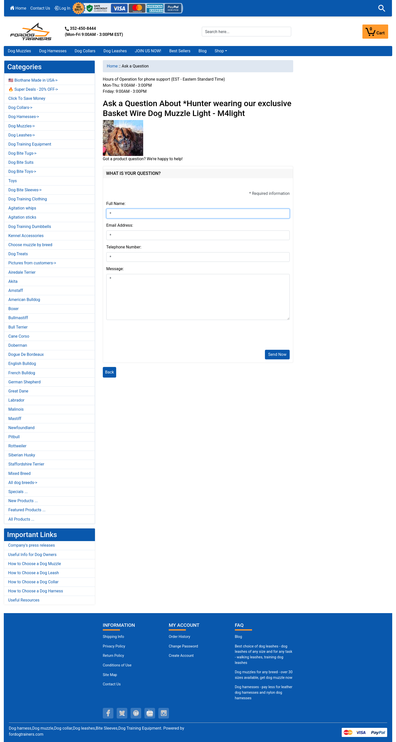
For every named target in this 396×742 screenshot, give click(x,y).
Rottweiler (17, 446)
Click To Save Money (26, 98)
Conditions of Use (117, 665)
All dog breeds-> (22, 482)
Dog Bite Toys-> (22, 171)
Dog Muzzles (19, 51)
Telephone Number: (123, 247)
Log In (62, 8)
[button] (382, 8)
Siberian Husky (21, 455)
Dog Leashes (115, 51)
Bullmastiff (18, 317)
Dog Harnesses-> (23, 116)
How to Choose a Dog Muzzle (34, 563)
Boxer (13, 308)
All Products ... (21, 519)
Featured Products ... (27, 509)
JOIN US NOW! (148, 51)
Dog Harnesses (53, 51)
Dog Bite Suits (21, 162)
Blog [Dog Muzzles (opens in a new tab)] (238, 637)
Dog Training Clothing (27, 199)
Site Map (110, 675)
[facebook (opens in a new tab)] (108, 713)
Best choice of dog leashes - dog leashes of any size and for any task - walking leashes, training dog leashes (263, 654)
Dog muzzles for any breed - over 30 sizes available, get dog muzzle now (264, 675)
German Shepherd (24, 382)
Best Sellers (179, 51)
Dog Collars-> (20, 107)
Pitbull (14, 436)
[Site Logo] (31, 31)
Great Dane (18, 391)
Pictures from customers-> (32, 263)
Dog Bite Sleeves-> (25, 190)
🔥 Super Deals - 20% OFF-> (33, 89)
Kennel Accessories (26, 235)
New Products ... (23, 500)
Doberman (17, 345)
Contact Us (40, 8)
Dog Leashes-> (21, 135)
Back (109, 372)
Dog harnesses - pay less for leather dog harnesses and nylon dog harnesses (263, 692)
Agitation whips (22, 208)
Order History (179, 637)
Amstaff (15, 290)
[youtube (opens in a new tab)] (150, 713)
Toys (12, 180)
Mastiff (14, 418)
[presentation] (144, 336)
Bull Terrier (18, 327)
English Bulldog (22, 363)
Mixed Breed (19, 473)
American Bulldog (24, 299)
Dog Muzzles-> (21, 126)
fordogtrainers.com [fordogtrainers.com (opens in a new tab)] (26, 734)
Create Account (181, 656)
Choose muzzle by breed (30, 244)
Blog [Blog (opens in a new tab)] (203, 51)
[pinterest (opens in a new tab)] (136, 713)
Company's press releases (31, 545)
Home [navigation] (112, 66)
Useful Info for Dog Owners (32, 554)
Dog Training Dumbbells (29, 226)
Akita (12, 281)
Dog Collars (85, 51)
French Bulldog (21, 372)
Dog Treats (18, 253)
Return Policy (113, 656)
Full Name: (116, 203)
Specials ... (18, 491)
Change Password (183, 646)
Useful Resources (23, 600)
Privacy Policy (114, 646)
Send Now (277, 354)
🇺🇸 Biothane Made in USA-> (33, 80)
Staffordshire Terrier (26, 464)
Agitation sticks (22, 217)
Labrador (16, 400)
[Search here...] (246, 31)
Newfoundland (21, 427)
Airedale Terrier (22, 272)
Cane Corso (18, 336)
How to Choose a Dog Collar (33, 581)
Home (18, 8)
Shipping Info (113, 637)
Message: (115, 268)
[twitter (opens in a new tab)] (122, 713)
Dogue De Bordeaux (26, 354)
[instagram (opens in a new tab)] (164, 713)
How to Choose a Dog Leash (33, 572)
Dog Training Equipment (29, 144)
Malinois (16, 409)
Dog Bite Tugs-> (22, 153)
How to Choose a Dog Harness (35, 591)
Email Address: (119, 225)
